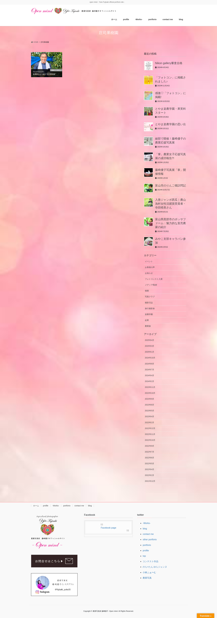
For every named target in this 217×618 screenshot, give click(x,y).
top (144, 556)
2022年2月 (149, 475)
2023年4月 (149, 416)
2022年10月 (150, 440)
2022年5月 (149, 463)
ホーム (36, 506)
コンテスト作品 (150, 561)
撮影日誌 (149, 302)
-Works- (55, 506)
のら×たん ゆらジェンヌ (155, 567)
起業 (147, 320)
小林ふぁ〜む (149, 572)
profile (45, 506)
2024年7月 (149, 369)
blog (90, 506)
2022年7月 (149, 452)
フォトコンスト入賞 (154, 279)
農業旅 (148, 326)
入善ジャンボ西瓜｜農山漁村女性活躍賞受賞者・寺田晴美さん (170, 203)
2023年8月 (149, 405)
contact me (79, 506)
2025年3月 (149, 346)
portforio (66, 506)
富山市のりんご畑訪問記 (170, 185)
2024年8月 (149, 364)
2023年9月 (149, 399)
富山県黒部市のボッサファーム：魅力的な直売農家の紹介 (170, 223)
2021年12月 (150, 481)
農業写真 (147, 578)
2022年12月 (150, 428)
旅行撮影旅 (150, 308)
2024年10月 (150, 358)
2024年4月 (149, 375)
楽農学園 (149, 314)
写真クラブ (150, 296)
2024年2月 (149, 381)
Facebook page (108, 528)
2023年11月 (150, 387)
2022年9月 (149, 446)
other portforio (150, 539)
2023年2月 (149, 422)
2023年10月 (150, 393)
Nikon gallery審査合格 (168, 63)
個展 (147, 291)
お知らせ (149, 273)
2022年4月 (149, 469)
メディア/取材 (151, 285)
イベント (149, 261)
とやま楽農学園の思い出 (170, 124)
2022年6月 (149, 458)
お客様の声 (150, 267)
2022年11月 (150, 434)
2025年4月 (149, 340)
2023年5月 (149, 410)
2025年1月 (149, 352)
